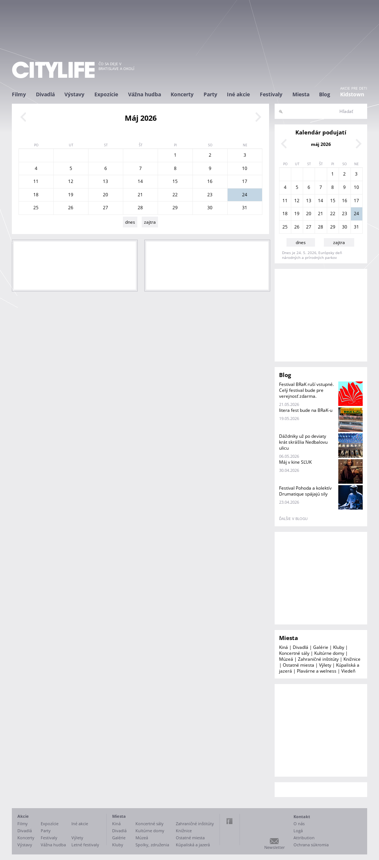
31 (244, 207)
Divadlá (45, 94)
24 (244, 194)
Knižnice (351, 659)
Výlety (325, 665)
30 (209, 207)
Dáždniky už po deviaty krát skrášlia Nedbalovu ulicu (303, 442)
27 (105, 207)
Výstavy (74, 94)
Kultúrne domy (329, 653)
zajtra (150, 222)
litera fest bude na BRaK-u (305, 410)
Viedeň (348, 671)
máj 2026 (321, 144)
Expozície (106, 94)
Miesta (300, 94)
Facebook (229, 821)
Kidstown (352, 94)
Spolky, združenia (152, 844)
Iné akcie (238, 94)
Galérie (320, 647)
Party (210, 94)
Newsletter (274, 847)
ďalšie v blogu (293, 518)
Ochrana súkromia (311, 844)
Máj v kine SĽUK (295, 462)
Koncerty (182, 94)
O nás (299, 823)
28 (140, 207)
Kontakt (302, 816)
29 (175, 207)
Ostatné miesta (298, 665)
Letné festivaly (85, 844)
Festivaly (271, 94)
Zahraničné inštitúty (318, 659)
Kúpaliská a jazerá (193, 844)
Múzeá (286, 659)
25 (35, 207)
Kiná (283, 647)
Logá (298, 830)
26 (70, 207)
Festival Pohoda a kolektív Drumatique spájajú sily (305, 491)
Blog (324, 94)
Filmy (19, 94)
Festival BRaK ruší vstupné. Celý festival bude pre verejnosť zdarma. (306, 390)
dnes (130, 222)
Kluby (338, 647)
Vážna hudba (144, 94)
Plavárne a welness (316, 671)
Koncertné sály (294, 653)
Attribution (304, 837)
